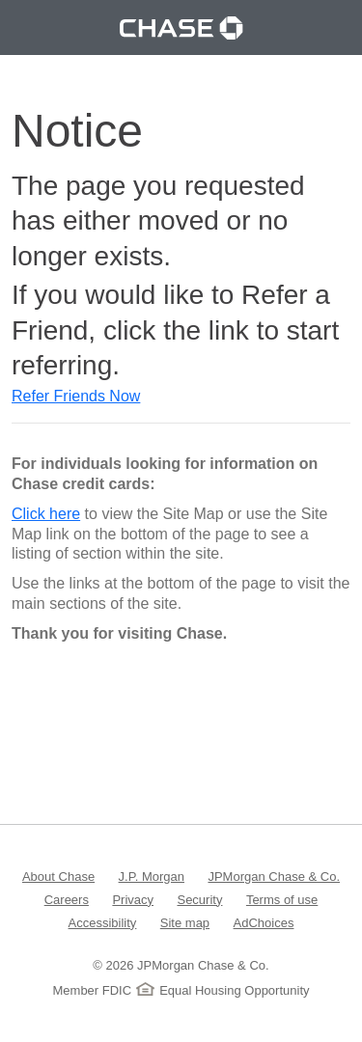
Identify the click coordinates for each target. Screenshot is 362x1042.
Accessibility (103, 922)
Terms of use (282, 899)
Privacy (132, 899)
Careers (66, 899)
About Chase (58, 875)
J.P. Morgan (151, 875)
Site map (184, 922)
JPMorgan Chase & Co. (274, 875)
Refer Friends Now (76, 396)
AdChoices (264, 922)
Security (199, 899)
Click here (46, 514)
